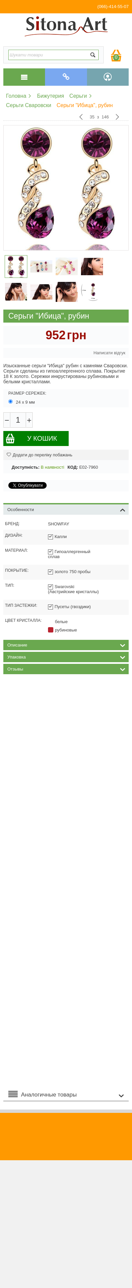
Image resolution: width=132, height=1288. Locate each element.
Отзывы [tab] (66, 669)
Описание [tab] (66, 644)
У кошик (31, 438)
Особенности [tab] (66, 509)
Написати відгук (109, 352)
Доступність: (26, 467)
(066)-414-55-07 (113, 6)
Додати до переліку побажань (39, 454)
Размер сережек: (27, 393)
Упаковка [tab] (66, 657)
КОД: (73, 467)
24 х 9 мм (22, 402)
